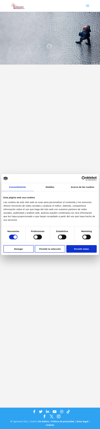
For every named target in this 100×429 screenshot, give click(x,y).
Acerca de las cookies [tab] (82, 187)
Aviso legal (82, 421)
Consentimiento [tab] (17, 187)
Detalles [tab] (50, 187)
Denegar (18, 249)
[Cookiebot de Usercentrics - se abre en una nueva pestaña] (84, 178)
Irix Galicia (43, 421)
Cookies (50, 425)
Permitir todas (81, 249)
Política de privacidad (62, 421)
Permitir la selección (50, 249)
